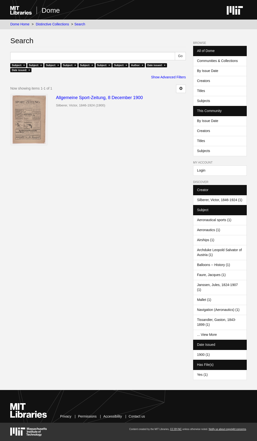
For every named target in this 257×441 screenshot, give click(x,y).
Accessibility (112, 416)
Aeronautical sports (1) (214, 220)
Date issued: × (156, 65)
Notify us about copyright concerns (227, 429)
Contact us (137, 416)
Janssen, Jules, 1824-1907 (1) (217, 287)
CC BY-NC (176, 429)
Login (201, 170)
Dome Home (20, 24)
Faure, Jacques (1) (211, 275)
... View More (207, 335)
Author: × (137, 65)
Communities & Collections (217, 61)
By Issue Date (207, 71)
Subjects (203, 101)
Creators (203, 81)
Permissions (87, 416)
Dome (51, 10)
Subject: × (18, 65)
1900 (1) (203, 355)
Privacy (65, 416)
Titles (201, 91)
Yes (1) (202, 375)
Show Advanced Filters (168, 77)
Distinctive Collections (52, 24)
